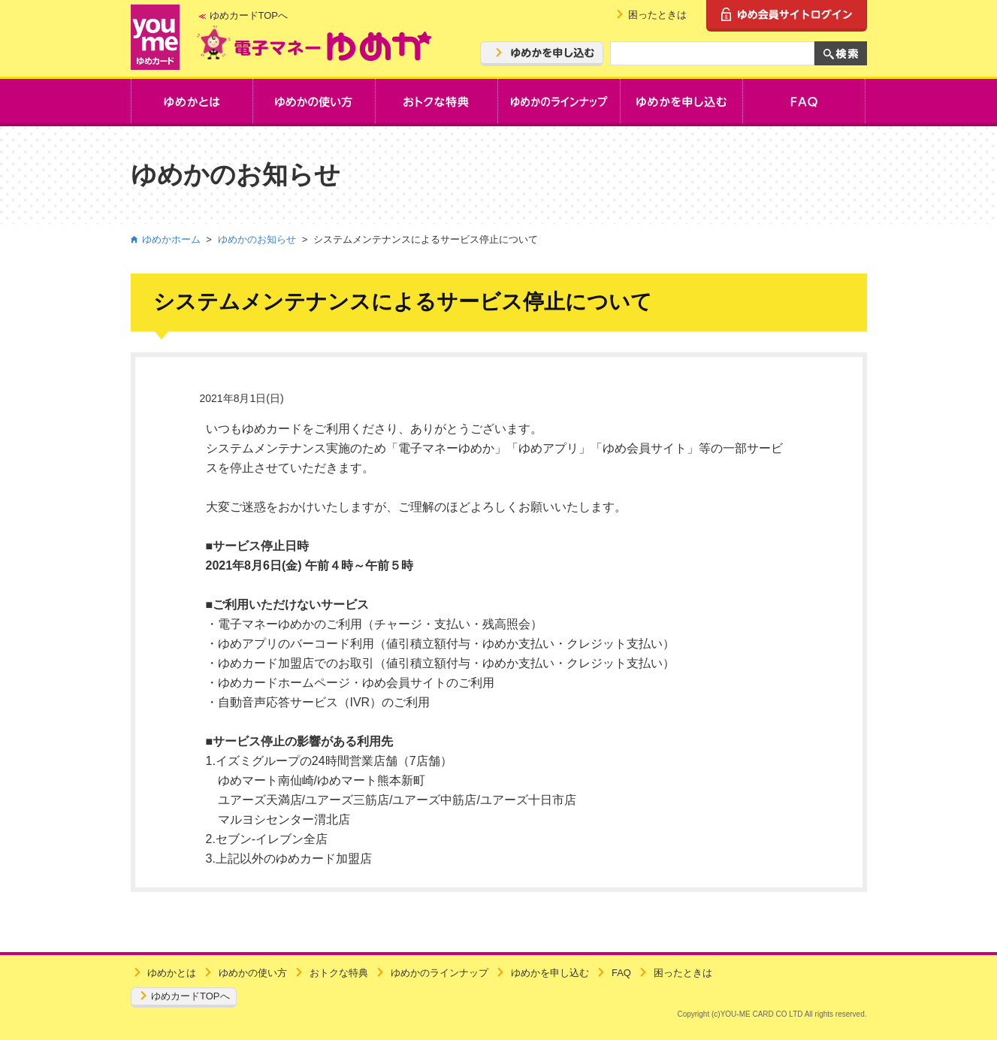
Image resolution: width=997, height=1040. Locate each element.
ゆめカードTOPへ (249, 15)
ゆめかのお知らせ (257, 239)
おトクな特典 (339, 972)
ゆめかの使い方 (253, 972)
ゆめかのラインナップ (439, 972)
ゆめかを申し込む (550, 972)
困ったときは (657, 14)
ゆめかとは (171, 972)
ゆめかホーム (171, 239)
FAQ (621, 972)
